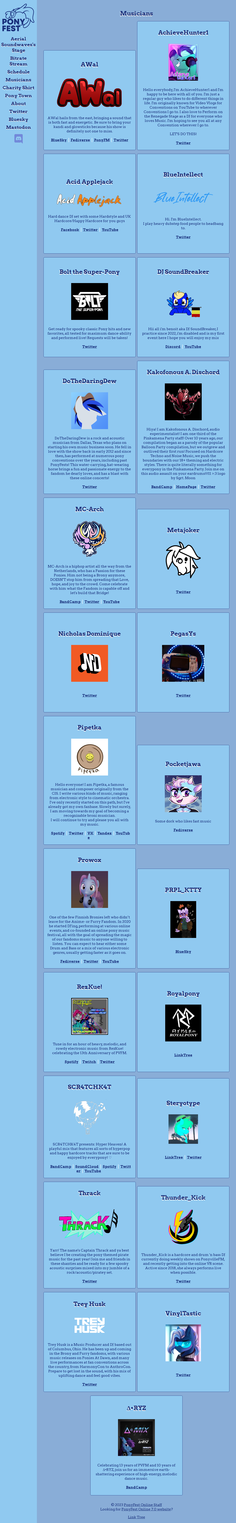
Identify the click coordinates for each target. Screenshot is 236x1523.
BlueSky (59, 140)
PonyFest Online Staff (143, 1505)
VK (90, 833)
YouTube (110, 230)
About (18, 103)
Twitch (89, 1062)
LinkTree (183, 1055)
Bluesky (18, 119)
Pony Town (18, 95)
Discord (173, 347)
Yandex (104, 833)
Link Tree (136, 1517)
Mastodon (18, 127)
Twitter (18, 111)
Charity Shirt (18, 87)
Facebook (70, 230)
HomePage (186, 487)
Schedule (18, 72)
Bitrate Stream (18, 61)
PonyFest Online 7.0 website (146, 1509)
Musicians (18, 80)
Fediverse (80, 140)
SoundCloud (87, 1166)
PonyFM (102, 140)
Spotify (58, 833)
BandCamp (161, 487)
